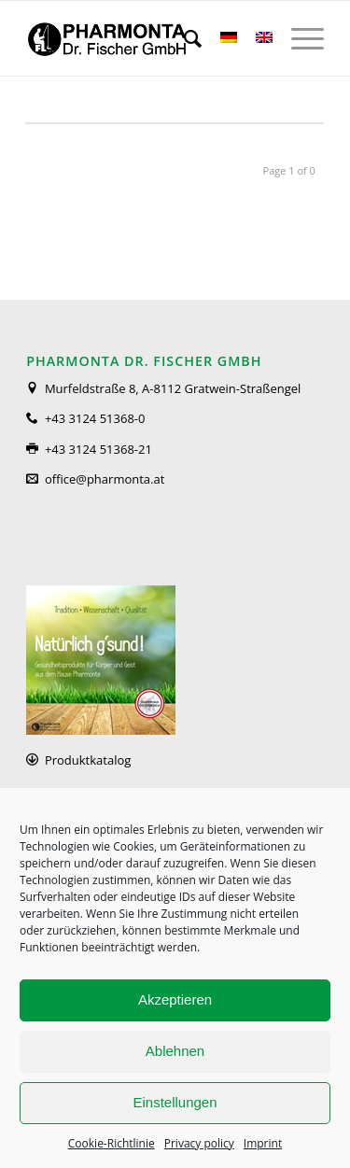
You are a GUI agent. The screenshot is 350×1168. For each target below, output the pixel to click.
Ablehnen (175, 1051)
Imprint (263, 1143)
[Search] (183, 38)
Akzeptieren (175, 999)
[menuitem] (183, 38)
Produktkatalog (88, 760)
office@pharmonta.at (104, 479)
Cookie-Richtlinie (111, 1143)
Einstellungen (175, 1102)
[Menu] (298, 38)
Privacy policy (199, 1143)
